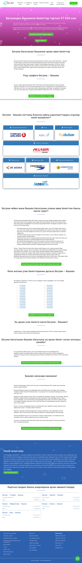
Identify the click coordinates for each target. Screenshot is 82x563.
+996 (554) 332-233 (60, 535)
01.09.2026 (50, 295)
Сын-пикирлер (33, 550)
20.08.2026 (22, 299)
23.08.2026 (22, 304)
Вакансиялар (6, 554)
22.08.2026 (22, 303)
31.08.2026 (50, 293)
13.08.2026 (22, 288)
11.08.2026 (22, 285)
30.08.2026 (50, 291)
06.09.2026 (50, 303)
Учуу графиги (52, 3)
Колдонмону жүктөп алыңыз (60, 3)
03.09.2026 (50, 298)
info (59, 547)
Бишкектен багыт (20, 3)
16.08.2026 (22, 293)
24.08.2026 (22, 306)
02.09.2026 (50, 296)
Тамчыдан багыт (35, 3)
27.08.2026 (49, 287)
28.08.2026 (50, 288)
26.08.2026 (50, 285)
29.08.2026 (50, 290)
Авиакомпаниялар (44, 2)
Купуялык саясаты (8, 535)
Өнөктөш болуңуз (8, 551)
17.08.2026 (22, 295)
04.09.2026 (50, 299)
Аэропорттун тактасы (35, 545)
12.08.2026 (22, 287)
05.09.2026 (50, 301)
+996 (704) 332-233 (60, 540)
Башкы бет (32, 533)
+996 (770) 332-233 (60, 538)
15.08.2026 (22, 291)
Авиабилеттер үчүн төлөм (10, 538)
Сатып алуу (73, 3)
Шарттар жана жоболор (9, 533)
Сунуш (5, 547)
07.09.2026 (50, 304)
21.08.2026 (22, 301)
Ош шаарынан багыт (28, 3)
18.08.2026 (22, 296)
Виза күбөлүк (6, 544)
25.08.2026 (22, 307)
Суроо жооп (6, 549)
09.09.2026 (50, 307)
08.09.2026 (50, 306)
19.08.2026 (22, 298)
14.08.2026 (22, 290)
